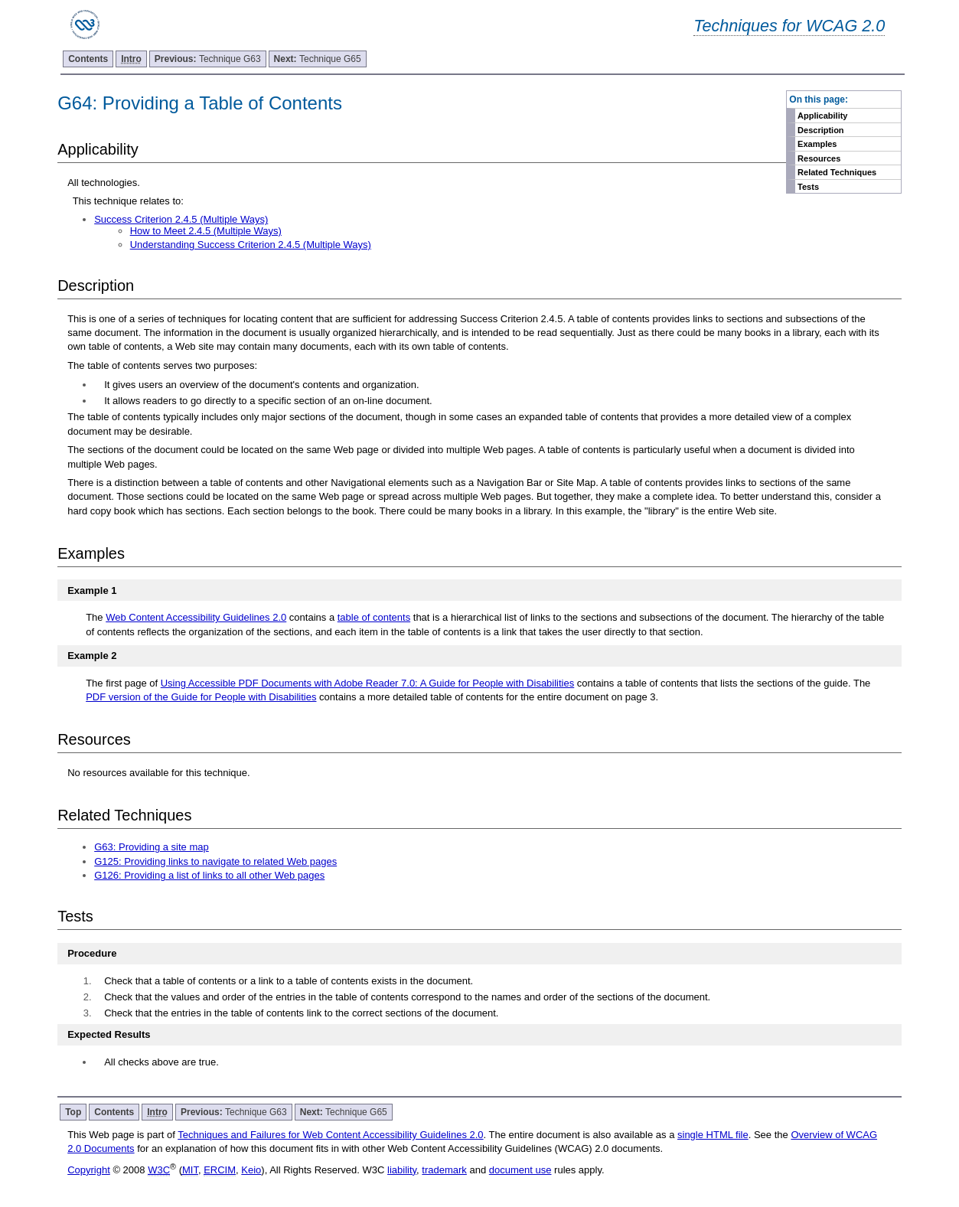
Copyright (88, 1170)
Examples (817, 143)
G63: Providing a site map (151, 847)
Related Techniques (837, 172)
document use (520, 1170)
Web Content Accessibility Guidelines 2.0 (196, 617)
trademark (444, 1170)
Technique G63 (208, 59)
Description (821, 130)
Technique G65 (317, 59)
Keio (251, 1170)
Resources (819, 158)
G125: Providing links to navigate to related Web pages (215, 861)
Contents (88, 59)
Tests (808, 186)
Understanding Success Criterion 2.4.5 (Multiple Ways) (250, 244)
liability (401, 1170)
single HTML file (713, 1134)
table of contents (374, 617)
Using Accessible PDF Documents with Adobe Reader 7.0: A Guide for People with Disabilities (368, 683)
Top (73, 1112)
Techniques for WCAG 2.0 (789, 25)
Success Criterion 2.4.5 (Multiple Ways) (181, 219)
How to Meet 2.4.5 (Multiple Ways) (206, 231)
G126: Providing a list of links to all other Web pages (209, 875)
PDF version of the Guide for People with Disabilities (201, 697)
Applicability (822, 115)
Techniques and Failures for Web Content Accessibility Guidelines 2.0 (330, 1134)
